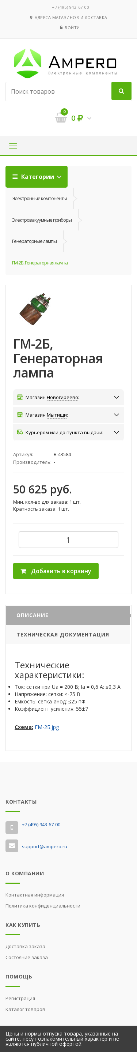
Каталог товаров (25, 1009)
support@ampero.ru (44, 846)
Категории (34, 177)
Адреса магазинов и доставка (68, 17)
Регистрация (20, 998)
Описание (32, 615)
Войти (72, 27)
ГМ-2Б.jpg (47, 727)
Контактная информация (34, 894)
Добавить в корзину (55, 571)
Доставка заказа (25, 946)
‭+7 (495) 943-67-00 (70, 7)
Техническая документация (62, 634)
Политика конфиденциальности (42, 905)
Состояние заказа (26, 957)
